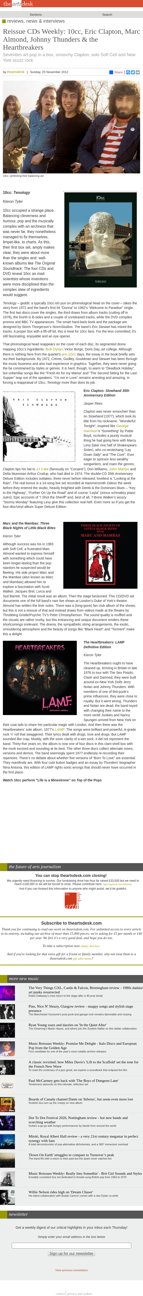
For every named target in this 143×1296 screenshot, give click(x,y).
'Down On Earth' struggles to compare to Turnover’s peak (71, 1155)
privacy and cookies (79, 1294)
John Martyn (119, 469)
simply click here (90, 946)
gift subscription (82, 958)
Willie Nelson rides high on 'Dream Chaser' (61, 1192)
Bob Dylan (54, 349)
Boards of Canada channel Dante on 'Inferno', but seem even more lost (81, 1099)
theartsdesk (16, 72)
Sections (36, 14)
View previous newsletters (71, 1270)
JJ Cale (42, 469)
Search (107, 14)
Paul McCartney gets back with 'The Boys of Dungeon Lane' (74, 1080)
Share (116, 72)
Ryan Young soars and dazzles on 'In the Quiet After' (68, 1025)
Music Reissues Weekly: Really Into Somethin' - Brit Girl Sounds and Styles (85, 1173)
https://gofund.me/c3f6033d (117, 884)
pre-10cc (69, 354)
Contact (60, 1294)
